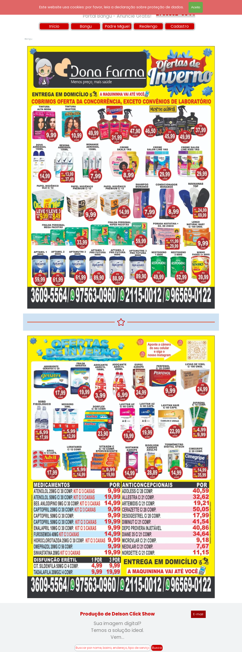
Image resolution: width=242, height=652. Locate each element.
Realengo (148, 26)
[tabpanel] (117, 630)
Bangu (86, 26)
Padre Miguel (117, 26)
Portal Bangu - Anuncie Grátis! (117, 16)
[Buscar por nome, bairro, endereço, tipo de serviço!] (113, 648)
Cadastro (180, 26)
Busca (157, 648)
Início (54, 26)
